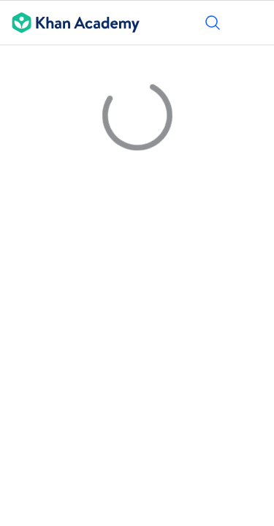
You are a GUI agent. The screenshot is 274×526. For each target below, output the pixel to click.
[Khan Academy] (70, 23)
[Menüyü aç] (253, 22)
